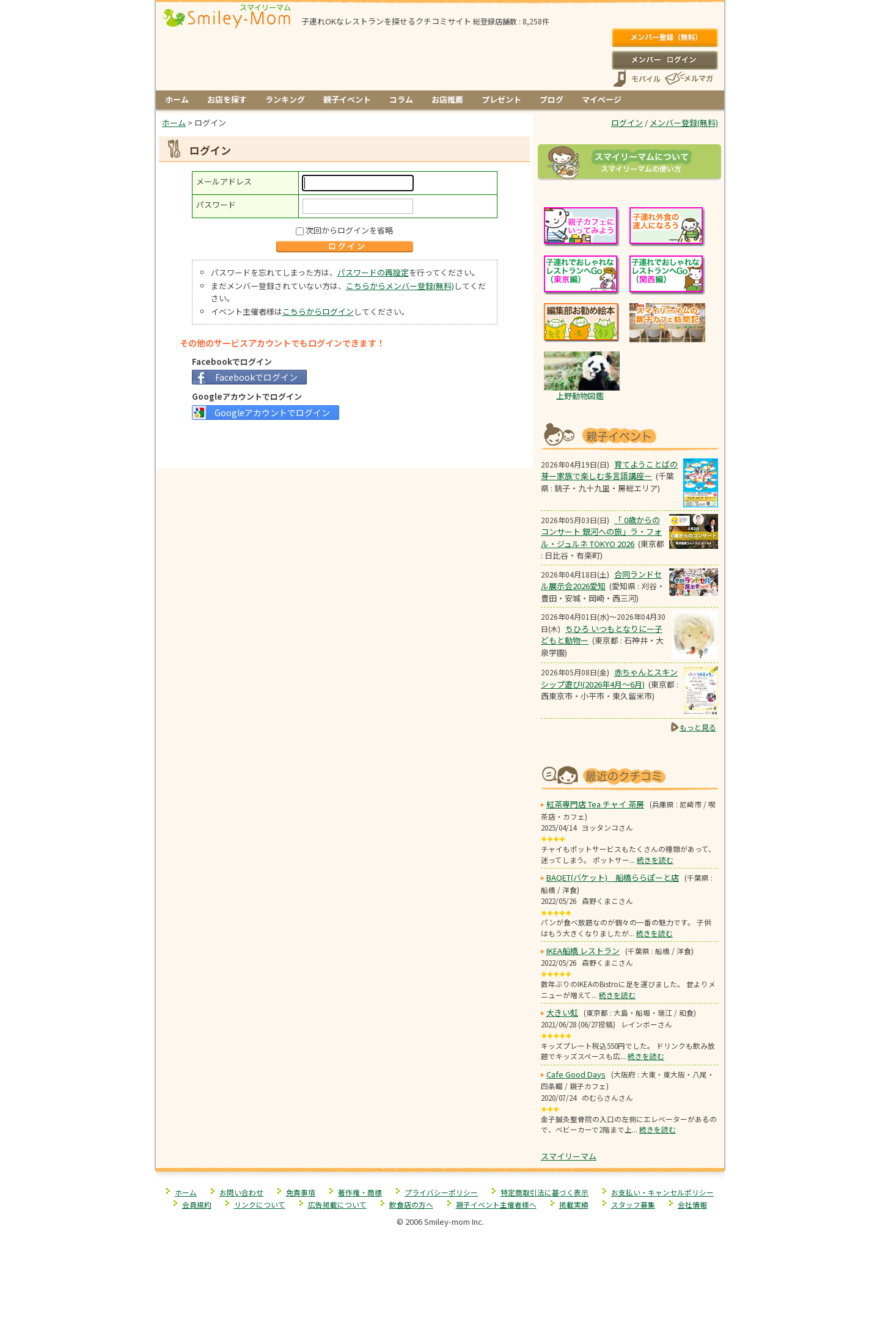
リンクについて (259, 1204)
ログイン (664, 60)
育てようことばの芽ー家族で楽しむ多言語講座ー (609, 470)
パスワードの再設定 (373, 272)
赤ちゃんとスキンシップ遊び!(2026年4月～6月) (609, 678)
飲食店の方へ (411, 1204)
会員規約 (196, 1204)
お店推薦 (447, 99)
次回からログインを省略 (349, 230)
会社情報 (692, 1204)
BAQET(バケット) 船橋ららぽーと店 (612, 877)
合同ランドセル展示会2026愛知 (601, 580)
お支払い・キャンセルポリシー (662, 1192)
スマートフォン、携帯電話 (636, 78)
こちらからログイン (318, 311)
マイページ (602, 99)
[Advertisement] (345, 442)
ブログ (551, 99)
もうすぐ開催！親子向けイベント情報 (629, 434)
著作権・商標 (360, 1192)
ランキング (285, 99)
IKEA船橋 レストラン (583, 951)
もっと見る (698, 727)
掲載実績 (573, 1204)
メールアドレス (224, 181)
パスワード (216, 204)
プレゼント (501, 99)
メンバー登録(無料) (664, 38)
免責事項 (300, 1192)
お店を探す (227, 99)
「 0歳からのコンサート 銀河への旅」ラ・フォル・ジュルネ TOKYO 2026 (601, 531)
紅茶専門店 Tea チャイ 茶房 (595, 804)
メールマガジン (688, 78)
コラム (401, 99)
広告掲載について (337, 1204)
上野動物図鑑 (580, 396)
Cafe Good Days (576, 1074)
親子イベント (347, 99)
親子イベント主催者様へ (496, 1204)
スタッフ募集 (633, 1204)
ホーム (177, 99)
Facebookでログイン (256, 377)
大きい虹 (562, 1012)
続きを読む (655, 859)
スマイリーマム (568, 1156)
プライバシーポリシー (441, 1192)
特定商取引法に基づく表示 (544, 1192)
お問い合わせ (241, 1192)
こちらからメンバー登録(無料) (400, 286)
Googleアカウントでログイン (272, 412)
